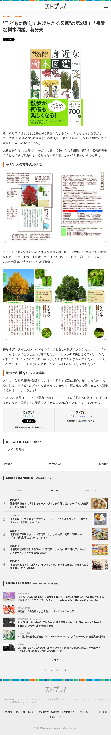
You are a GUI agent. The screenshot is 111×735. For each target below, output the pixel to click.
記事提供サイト (69, 712)
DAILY (20, 490)
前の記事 (7, 463)
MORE (56, 660)
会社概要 (8, 712)
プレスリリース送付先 (49, 712)
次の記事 (103, 463)
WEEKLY (55, 490)
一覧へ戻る (55, 463)
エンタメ (8, 449)
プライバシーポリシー (26, 712)
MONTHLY (90, 490)
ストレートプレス (55, 670)
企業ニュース (55, 717)
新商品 (20, 449)
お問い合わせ (85, 712)
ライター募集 (101, 712)
